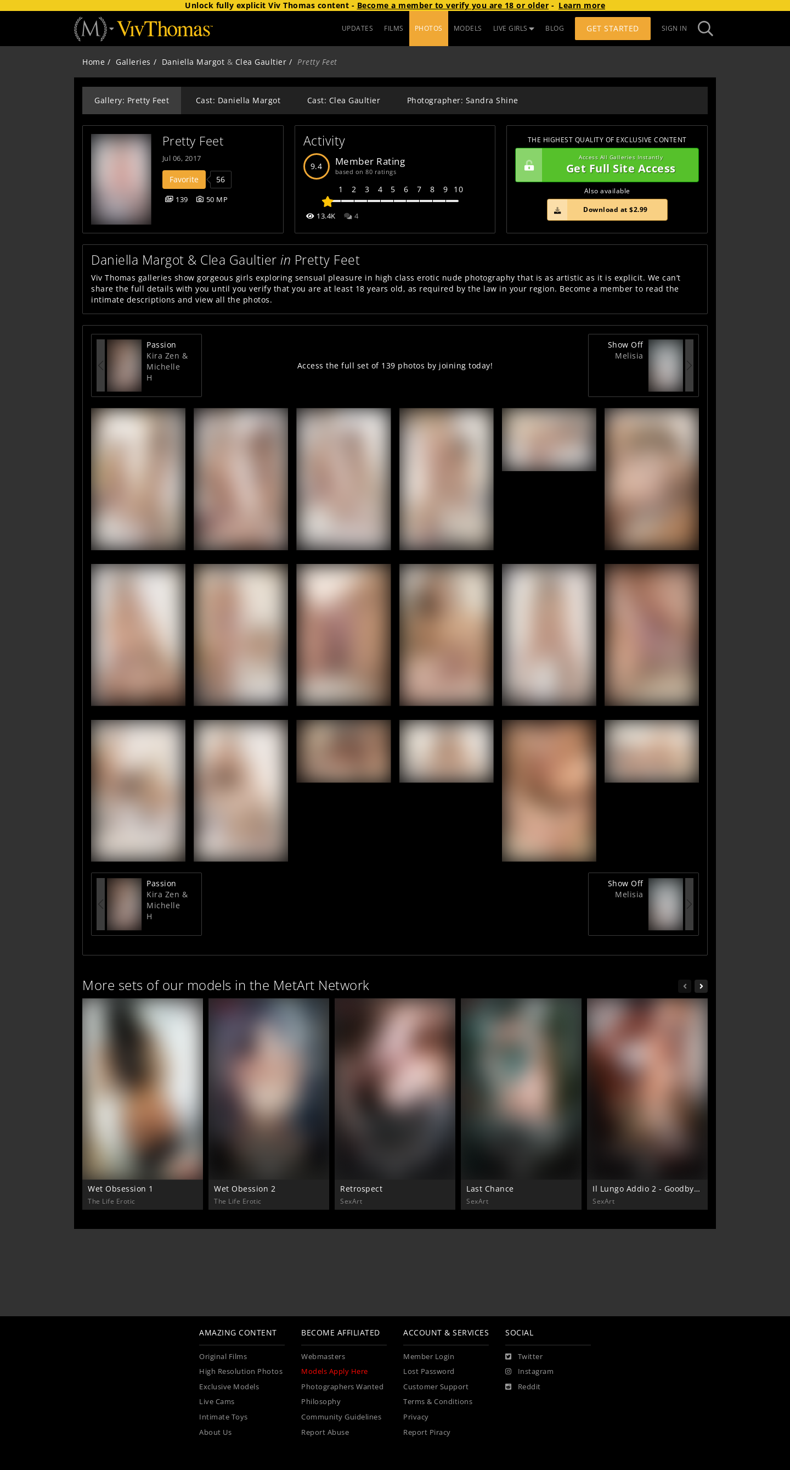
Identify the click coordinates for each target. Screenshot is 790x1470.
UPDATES (358, 28)
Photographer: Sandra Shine (462, 100)
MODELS (468, 28)
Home (93, 62)
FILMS (394, 28)
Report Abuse (325, 1432)
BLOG (554, 28)
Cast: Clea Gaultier (344, 100)
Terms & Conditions (437, 1401)
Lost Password (429, 1371)
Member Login (428, 1356)
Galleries (133, 62)
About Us (215, 1432)
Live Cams (217, 1401)
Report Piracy (427, 1432)
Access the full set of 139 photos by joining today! (395, 365)
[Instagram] (529, 1372)
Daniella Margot (193, 62)
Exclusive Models (229, 1386)
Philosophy (321, 1401)
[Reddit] (523, 1387)
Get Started (612, 28)
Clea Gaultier (261, 62)
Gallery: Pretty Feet (131, 100)
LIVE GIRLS (514, 28)
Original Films (223, 1356)
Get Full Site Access (604, 165)
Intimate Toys (223, 1417)
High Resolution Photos (241, 1371)
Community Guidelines (341, 1417)
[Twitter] (524, 1357)
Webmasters (323, 1356)
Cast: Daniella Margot (238, 100)
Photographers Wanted (342, 1386)
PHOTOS (429, 28)
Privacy (416, 1417)
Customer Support (436, 1386)
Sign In (674, 28)
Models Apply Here (334, 1371)
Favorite (184, 179)
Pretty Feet (193, 140)
